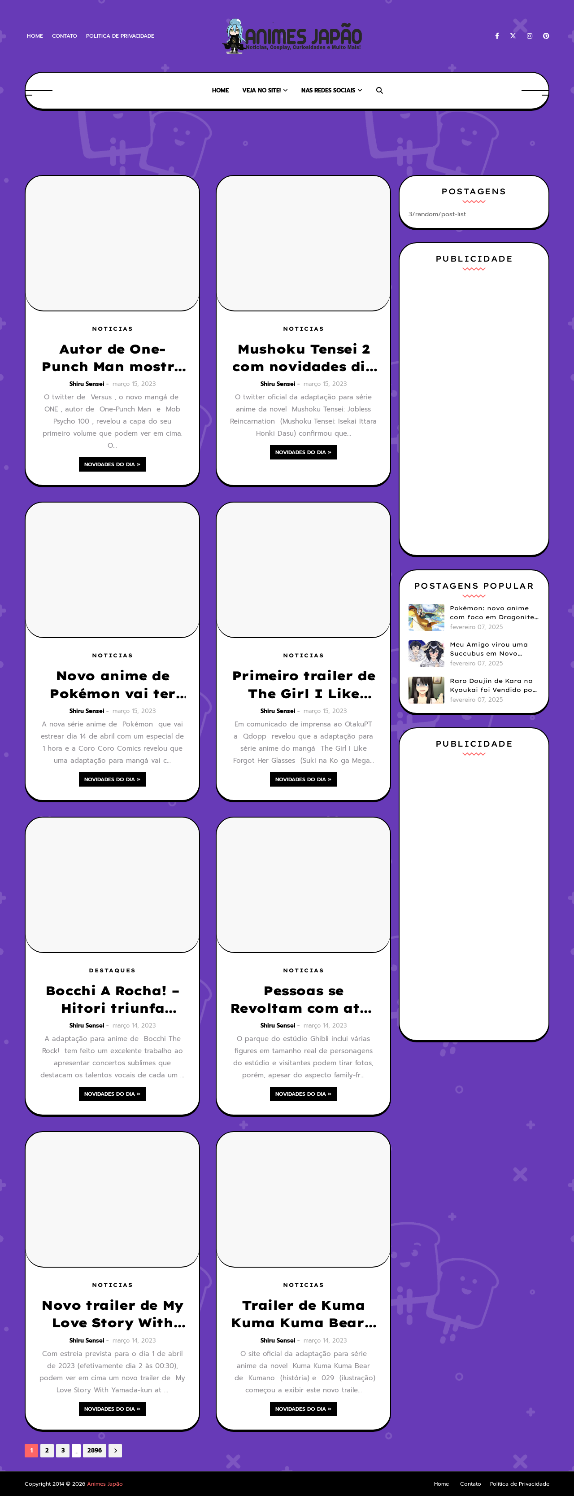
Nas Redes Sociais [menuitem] (328, 90)
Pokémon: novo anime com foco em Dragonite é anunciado (492, 612)
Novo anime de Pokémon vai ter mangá (112, 685)
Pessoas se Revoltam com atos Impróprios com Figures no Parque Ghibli (303, 1000)
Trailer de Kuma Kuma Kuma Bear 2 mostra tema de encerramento (303, 1314)
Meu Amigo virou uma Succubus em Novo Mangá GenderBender (489, 649)
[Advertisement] (188, 141)
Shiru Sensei (87, 384)
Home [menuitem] (220, 90)
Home (35, 36)
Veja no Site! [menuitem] (261, 90)
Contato (64, 36)
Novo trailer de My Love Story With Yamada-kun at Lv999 (112, 1314)
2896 (94, 1450)
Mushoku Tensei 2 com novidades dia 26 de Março (303, 358)
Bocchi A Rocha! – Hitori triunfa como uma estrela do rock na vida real (112, 1000)
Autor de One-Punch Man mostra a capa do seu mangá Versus (112, 358)
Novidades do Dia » (112, 464)
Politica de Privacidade (120, 36)
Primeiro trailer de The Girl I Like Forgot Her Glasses (303, 685)
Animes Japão (105, 1484)
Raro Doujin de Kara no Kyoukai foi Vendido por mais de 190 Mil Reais (492, 685)
